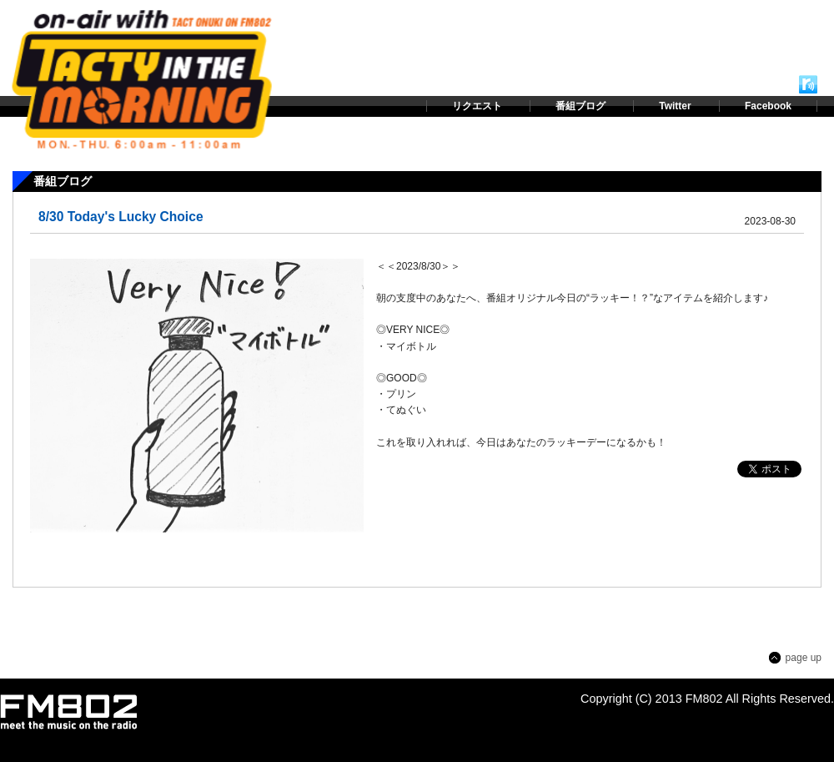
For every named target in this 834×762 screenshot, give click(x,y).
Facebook (768, 106)
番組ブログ (580, 106)
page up (803, 658)
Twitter (675, 106)
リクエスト (477, 106)
